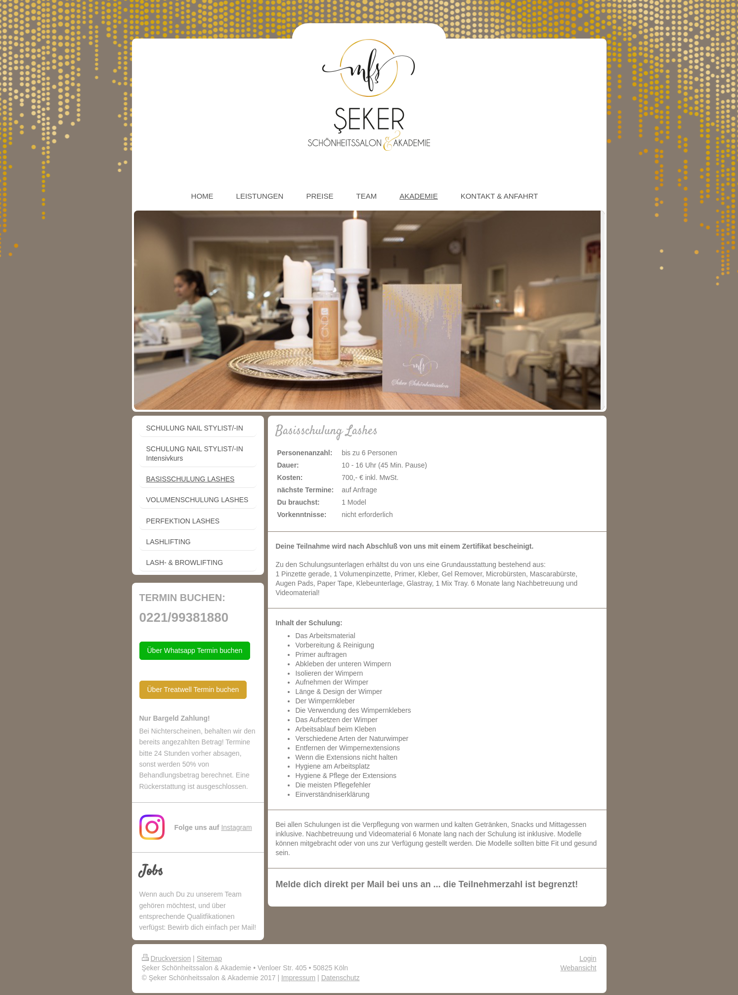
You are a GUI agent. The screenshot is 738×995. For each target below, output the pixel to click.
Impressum (298, 978)
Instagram (236, 827)
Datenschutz (340, 978)
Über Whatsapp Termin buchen (195, 650)
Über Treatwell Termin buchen (193, 689)
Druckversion (166, 958)
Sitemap (209, 958)
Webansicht (579, 968)
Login (587, 958)
